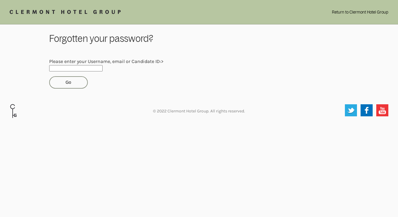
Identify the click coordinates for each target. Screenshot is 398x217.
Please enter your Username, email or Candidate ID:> (106, 61)
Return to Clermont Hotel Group (360, 12)
